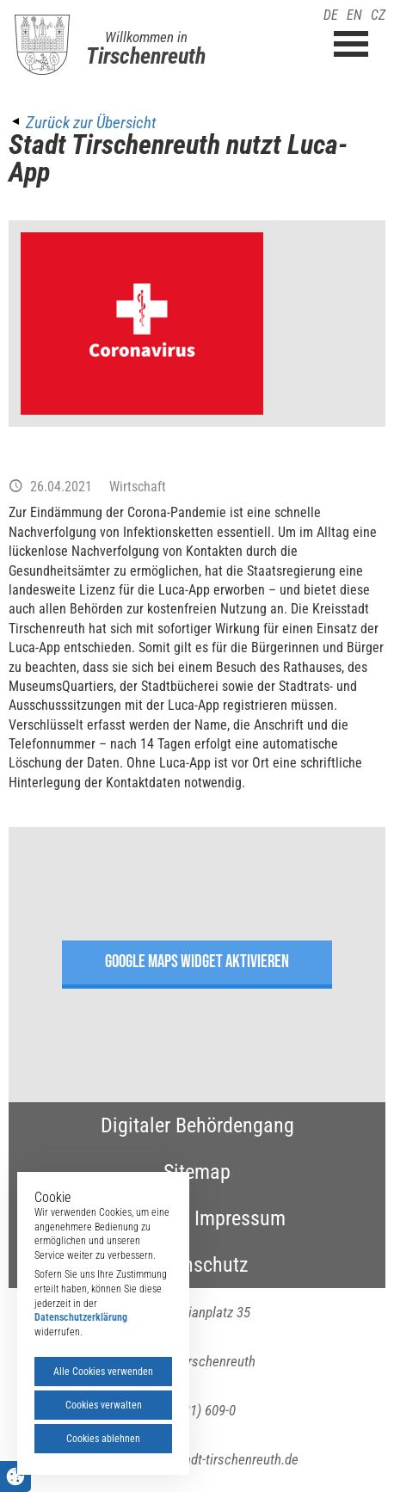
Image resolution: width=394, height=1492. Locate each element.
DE (330, 15)
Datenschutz (197, 1265)
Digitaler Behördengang (197, 1125)
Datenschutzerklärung (80, 1317)
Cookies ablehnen (103, 1439)
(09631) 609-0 (197, 1410)
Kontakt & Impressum (197, 1218)
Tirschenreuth (146, 56)
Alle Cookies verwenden (103, 1372)
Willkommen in (146, 37)
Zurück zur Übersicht (91, 123)
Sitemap (197, 1172)
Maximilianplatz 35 (197, 1312)
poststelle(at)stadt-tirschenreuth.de (197, 1459)
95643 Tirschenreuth (197, 1361)
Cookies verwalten (103, 1405)
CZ (378, 15)
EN (354, 15)
